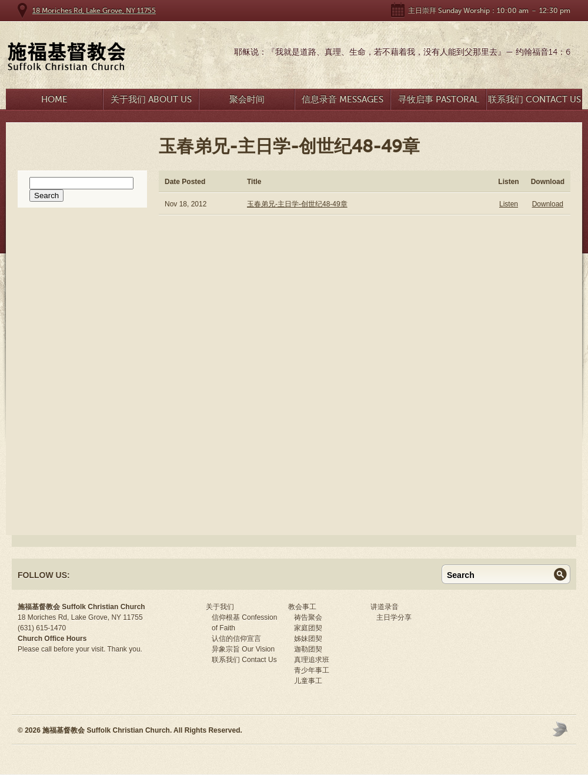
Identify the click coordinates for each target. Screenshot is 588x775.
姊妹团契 (308, 638)
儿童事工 (308, 681)
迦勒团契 (308, 649)
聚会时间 (247, 99)
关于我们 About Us (151, 99)
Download (547, 204)
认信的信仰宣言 (236, 638)
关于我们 (220, 607)
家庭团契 (308, 628)
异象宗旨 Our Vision (243, 649)
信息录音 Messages (342, 99)
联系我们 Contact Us (534, 99)
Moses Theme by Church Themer (561, 729)
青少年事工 (311, 670)
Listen (508, 204)
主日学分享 (394, 617)
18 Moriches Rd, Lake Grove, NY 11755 (94, 10)
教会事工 (302, 607)
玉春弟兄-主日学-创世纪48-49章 (297, 204)
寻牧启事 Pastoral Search (438, 102)
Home (54, 99)
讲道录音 (384, 607)
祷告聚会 (308, 617)
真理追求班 (311, 660)
